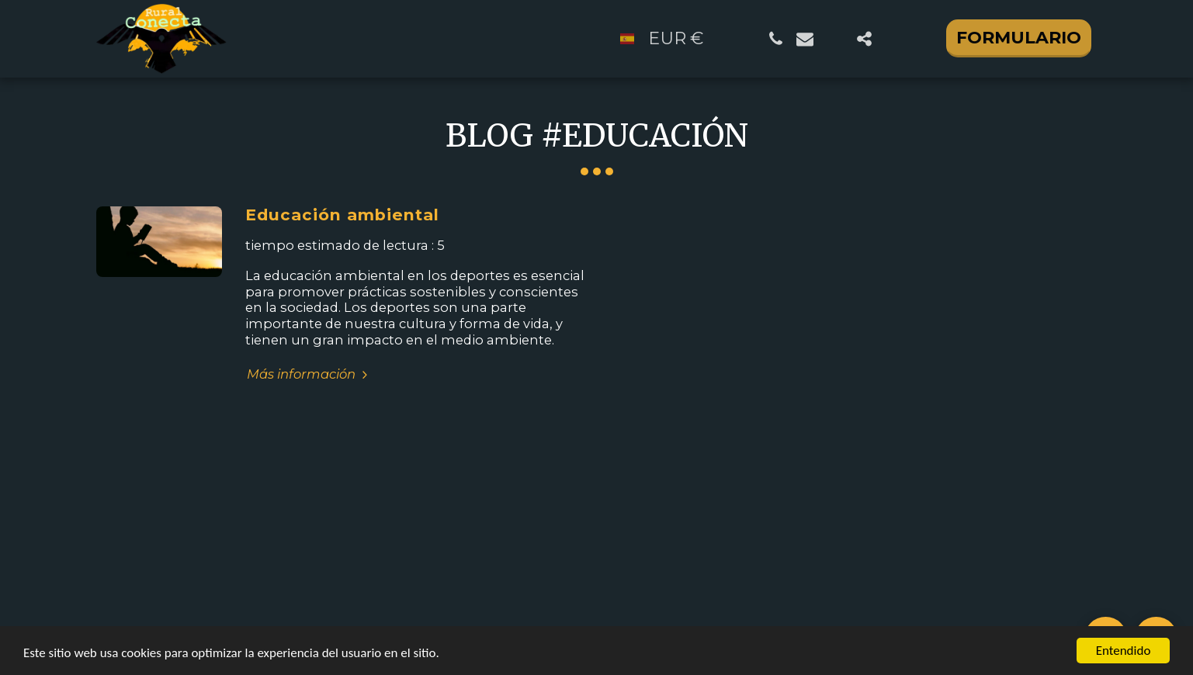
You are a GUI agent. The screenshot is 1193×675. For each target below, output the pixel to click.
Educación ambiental (342, 214)
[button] (775, 38)
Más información (309, 374)
